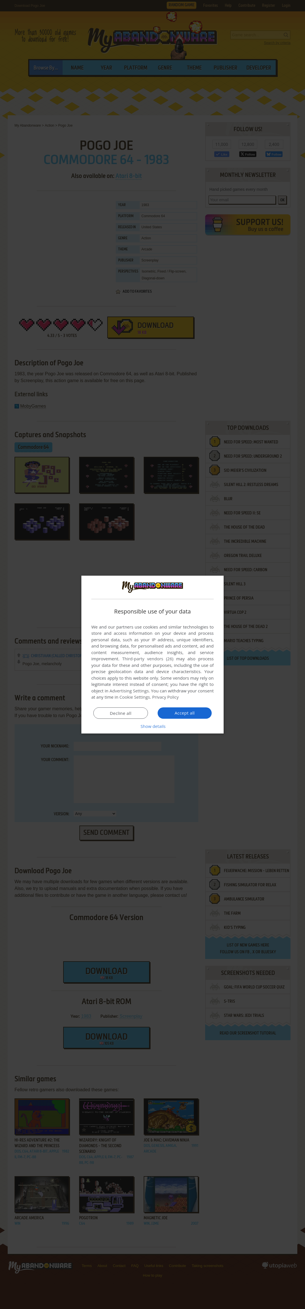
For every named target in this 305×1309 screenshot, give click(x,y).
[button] (152, 726)
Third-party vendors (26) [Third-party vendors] (147, 658)
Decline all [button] (120, 713)
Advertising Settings (129, 691)
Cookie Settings (134, 697)
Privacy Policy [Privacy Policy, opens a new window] (165, 697)
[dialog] (152, 654)
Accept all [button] (185, 713)
